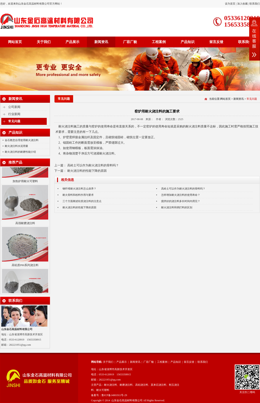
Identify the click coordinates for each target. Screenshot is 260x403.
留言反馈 (216, 42)
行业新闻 (14, 114)
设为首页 (230, 3)
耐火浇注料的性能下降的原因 (87, 170)
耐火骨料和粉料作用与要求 (78, 194)
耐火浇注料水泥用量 (16, 146)
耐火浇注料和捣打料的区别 (176, 207)
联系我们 (254, 3)
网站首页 (15, 42)
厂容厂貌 (130, 42)
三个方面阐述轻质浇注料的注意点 (82, 201)
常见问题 (14, 121)
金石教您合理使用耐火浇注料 (22, 140)
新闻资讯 (101, 42)
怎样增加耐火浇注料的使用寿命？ (180, 194)
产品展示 (72, 42)
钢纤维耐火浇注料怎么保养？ (79, 188)
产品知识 (187, 42)
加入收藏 (242, 3)
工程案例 (159, 42)
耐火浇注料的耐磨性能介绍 (20, 151)
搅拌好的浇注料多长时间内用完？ (180, 201)
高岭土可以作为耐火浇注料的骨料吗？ (93, 165)
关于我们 (44, 42)
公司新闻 (14, 107)
